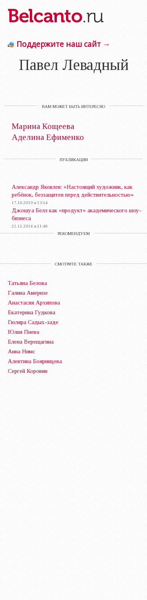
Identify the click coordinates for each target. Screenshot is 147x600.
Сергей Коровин (27, 371)
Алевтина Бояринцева (35, 361)
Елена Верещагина (31, 342)
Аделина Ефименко (48, 137)
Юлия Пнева (23, 332)
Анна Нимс (21, 351)
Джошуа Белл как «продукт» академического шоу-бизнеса (77, 214)
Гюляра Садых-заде (33, 322)
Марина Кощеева (43, 126)
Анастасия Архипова (34, 302)
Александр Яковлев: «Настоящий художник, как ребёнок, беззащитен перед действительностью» (73, 191)
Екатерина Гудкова (31, 312)
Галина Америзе (28, 293)
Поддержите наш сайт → (63, 44)
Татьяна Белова (27, 283)
